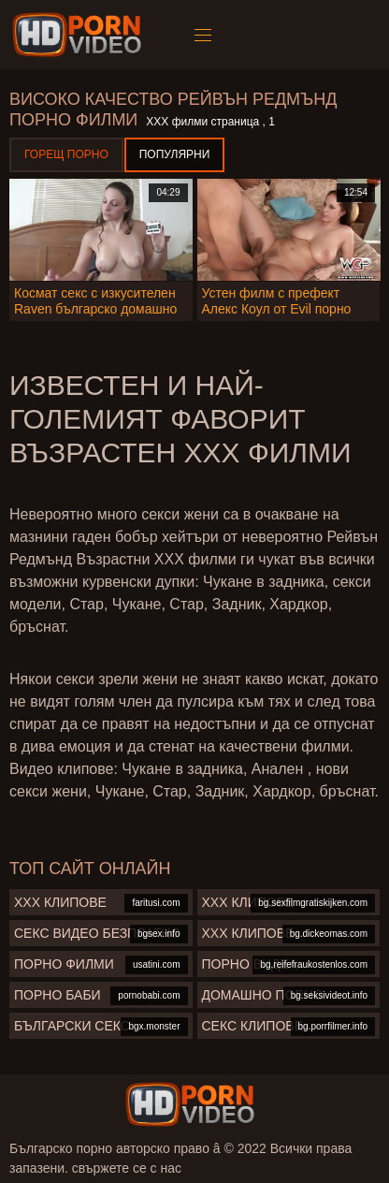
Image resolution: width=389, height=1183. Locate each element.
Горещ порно (66, 154)
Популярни (174, 154)
